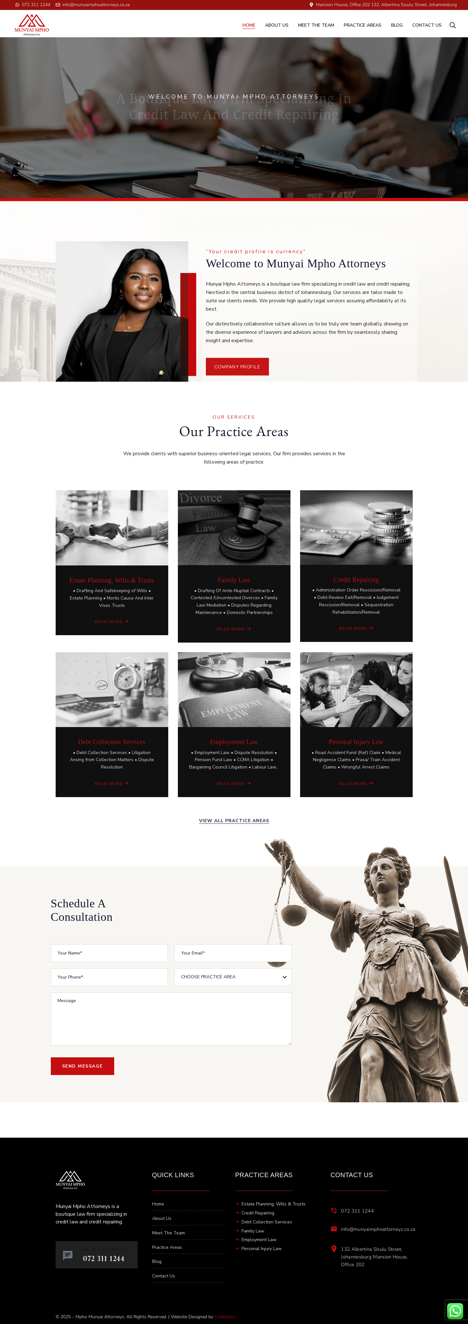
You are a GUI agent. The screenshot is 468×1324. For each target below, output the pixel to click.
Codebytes (225, 1317)
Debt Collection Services (112, 741)
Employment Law (234, 741)
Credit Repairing (356, 579)
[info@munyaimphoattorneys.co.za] (333, 1228)
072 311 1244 (357, 1211)
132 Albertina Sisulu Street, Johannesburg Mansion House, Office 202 (374, 1257)
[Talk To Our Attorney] (67, 1255)
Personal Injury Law (356, 741)
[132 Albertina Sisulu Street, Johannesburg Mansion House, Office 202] (333, 1248)
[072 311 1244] (333, 1210)
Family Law (234, 579)
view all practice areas (234, 821)
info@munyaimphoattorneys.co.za (378, 1229)
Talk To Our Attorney (103, 1249)
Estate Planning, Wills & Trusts (111, 580)
